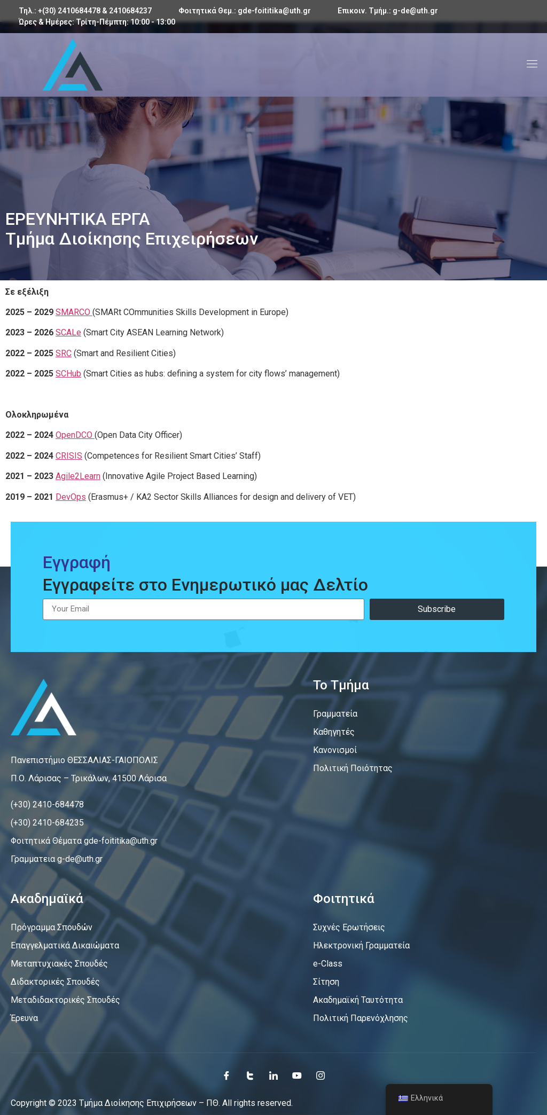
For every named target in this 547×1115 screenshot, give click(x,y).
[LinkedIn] (273, 1075)
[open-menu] (529, 65)
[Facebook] (226, 1075)
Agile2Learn (78, 476)
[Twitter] (250, 1075)
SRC (64, 353)
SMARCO (74, 312)
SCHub (68, 373)
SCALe (68, 332)
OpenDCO (75, 435)
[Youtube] (297, 1075)
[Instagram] (320, 1075)
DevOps (71, 497)
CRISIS (69, 456)
